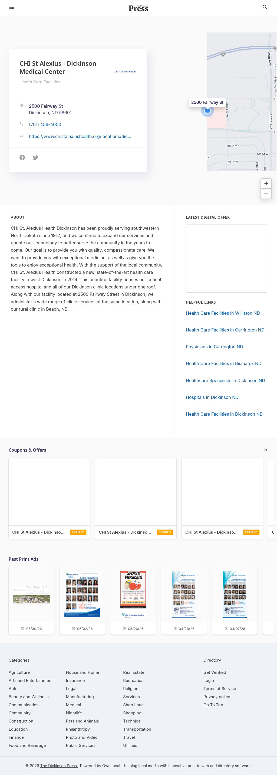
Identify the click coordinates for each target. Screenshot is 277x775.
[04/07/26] (234, 600)
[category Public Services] (80, 745)
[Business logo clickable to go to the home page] (138, 8)
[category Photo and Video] (82, 737)
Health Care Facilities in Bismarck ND (224, 363)
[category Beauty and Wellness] (29, 696)
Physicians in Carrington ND (214, 346)
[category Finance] (16, 737)
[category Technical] (132, 721)
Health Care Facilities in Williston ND (223, 313)
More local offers (265, 450)
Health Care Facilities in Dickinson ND (224, 414)
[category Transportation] (137, 729)
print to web (198, 765)
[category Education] (18, 729)
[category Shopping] (132, 712)
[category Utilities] (130, 745)
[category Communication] (24, 704)
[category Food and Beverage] (27, 745)
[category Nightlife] (74, 712)
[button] (207, 110)
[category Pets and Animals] (82, 721)
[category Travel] (129, 737)
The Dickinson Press (59, 765)
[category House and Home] (82, 672)
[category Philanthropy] (78, 729)
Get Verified (214, 672)
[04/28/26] (183, 600)
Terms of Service (219, 688)
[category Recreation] (133, 680)
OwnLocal (111, 765)
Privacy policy (216, 696)
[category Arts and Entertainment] (31, 680)
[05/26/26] (133, 600)
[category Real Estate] (133, 672)
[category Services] (131, 696)
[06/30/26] (31, 600)
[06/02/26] (82, 600)
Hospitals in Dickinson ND (212, 397)
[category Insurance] (75, 680)
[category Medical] (73, 704)
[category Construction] (21, 721)
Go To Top (213, 704)
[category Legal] (71, 688)
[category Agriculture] (19, 672)
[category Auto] (13, 688)
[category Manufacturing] (80, 696)
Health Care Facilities (39, 81)
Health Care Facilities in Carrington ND (225, 330)
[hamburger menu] (12, 7)
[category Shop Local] (133, 704)
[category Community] (20, 712)
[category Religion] (130, 688)
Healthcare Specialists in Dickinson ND (225, 380)
